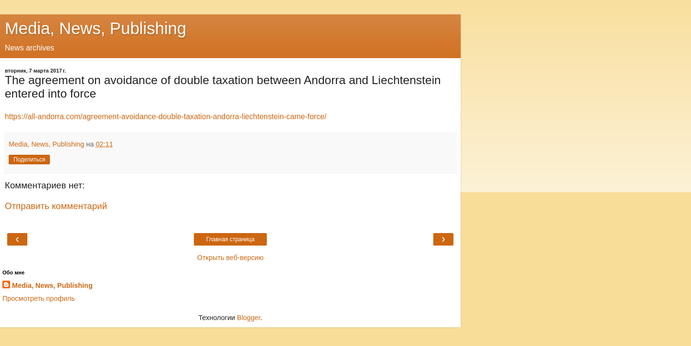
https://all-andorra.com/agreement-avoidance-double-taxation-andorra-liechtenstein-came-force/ (165, 116)
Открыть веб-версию (230, 257)
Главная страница (230, 239)
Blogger (249, 317)
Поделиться (29, 159)
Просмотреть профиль (38, 298)
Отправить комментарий (56, 206)
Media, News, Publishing (95, 28)
